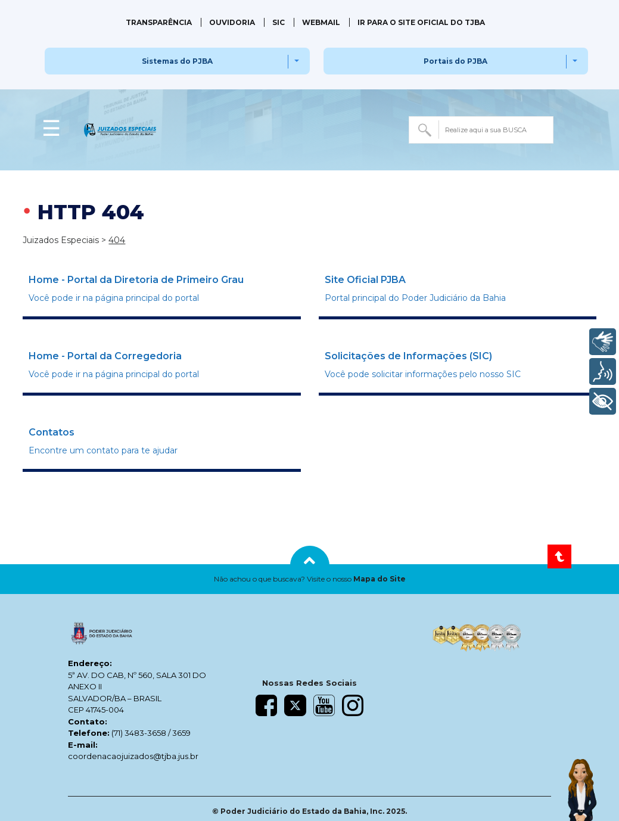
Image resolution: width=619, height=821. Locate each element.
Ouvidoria (232, 22)
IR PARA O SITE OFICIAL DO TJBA (421, 22)
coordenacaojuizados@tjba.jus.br (133, 756)
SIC (278, 22)
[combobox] (481, 130)
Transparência (159, 22)
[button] (309, 579)
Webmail (321, 22)
